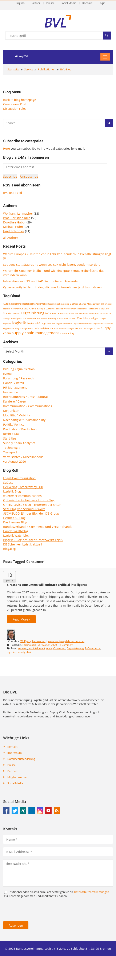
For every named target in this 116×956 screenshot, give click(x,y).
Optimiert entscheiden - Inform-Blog (29, 500)
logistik (19, 323)
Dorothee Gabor (14, 222)
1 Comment (66, 645)
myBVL (21, 56)
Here (6, 149)
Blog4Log (9, 549)
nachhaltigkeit (41, 328)
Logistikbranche (64, 323)
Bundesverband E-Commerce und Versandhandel (38, 527)
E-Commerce (52, 313)
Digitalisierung (32, 313)
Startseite (13, 69)
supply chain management (35, 332)
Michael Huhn (13, 227)
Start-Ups (9, 438)
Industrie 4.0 (81, 313)
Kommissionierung (46, 318)
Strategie (88, 328)
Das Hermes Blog (15, 522)
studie (97, 328)
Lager (103, 318)
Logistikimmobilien (82, 323)
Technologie (11, 448)
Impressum (14, 753)
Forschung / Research (18, 378)
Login (102, 3)
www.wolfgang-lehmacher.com (66, 641)
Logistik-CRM (48, 323)
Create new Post (14, 104)
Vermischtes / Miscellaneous (23, 457)
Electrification (67, 313)
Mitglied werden (17, 777)
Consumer (59, 648)
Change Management (89, 303)
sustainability (67, 333)
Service (28, 69)
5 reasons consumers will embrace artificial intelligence (47, 585)
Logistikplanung (11, 328)
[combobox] (58, 351)
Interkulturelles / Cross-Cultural (25, 397)
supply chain (25, 652)
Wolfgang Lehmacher (18, 213)
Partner (35, 3)
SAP (76, 328)
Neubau (54, 328)
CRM (26, 308)
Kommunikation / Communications (27, 406)
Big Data (74, 303)
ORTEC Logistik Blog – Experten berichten (32, 505)
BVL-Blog (65, 69)
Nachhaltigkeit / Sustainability (24, 420)
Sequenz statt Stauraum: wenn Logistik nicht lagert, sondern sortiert (51, 265)
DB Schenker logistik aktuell (22, 544)
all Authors (11, 238)
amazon (22, 648)
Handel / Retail (13, 383)
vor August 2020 (14, 461)
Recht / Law (11, 434)
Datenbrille (94, 308)
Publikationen (46, 69)
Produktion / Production (20, 429)
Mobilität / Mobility (16, 415)
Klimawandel (29, 318)
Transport (10, 452)
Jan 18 (9, 580)
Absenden (16, 925)
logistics (7, 323)
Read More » (21, 619)
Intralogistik (17, 318)
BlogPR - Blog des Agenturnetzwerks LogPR (33, 540)
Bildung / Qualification (19, 369)
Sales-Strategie (66, 328)
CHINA (104, 303)
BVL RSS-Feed (12, 193)
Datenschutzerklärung (21, 759)
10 (9, 575)
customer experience (77, 308)
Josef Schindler (13, 231)
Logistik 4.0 (33, 323)
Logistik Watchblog (16, 535)
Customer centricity (55, 308)
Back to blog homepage (19, 100)
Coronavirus (17, 308)
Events (7, 374)
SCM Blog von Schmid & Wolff (24, 509)
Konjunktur (11, 411)
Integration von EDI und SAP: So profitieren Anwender (41, 281)
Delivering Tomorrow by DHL (23, 487)
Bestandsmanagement (34, 303)
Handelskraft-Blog (15, 531)
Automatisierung (12, 303)
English (20, 3)
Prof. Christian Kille (16, 218)
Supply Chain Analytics (19, 443)
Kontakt (87, 3)
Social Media (68, 3)
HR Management (15, 388)
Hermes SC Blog (14, 518)
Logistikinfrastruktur (102, 323)
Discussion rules (14, 109)
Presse (50, 3)
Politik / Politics (13, 425)
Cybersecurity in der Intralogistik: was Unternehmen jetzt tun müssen (52, 287)
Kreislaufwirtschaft (66, 318)
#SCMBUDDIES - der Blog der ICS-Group (31, 513)
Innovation (93, 313)
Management (26, 328)
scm (81, 328)
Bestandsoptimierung (58, 303)
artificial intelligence (40, 648)
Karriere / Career (15, 401)
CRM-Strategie (37, 308)
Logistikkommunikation (19, 478)
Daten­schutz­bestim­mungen (91, 892)
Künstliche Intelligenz (88, 318)
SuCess (8, 483)
